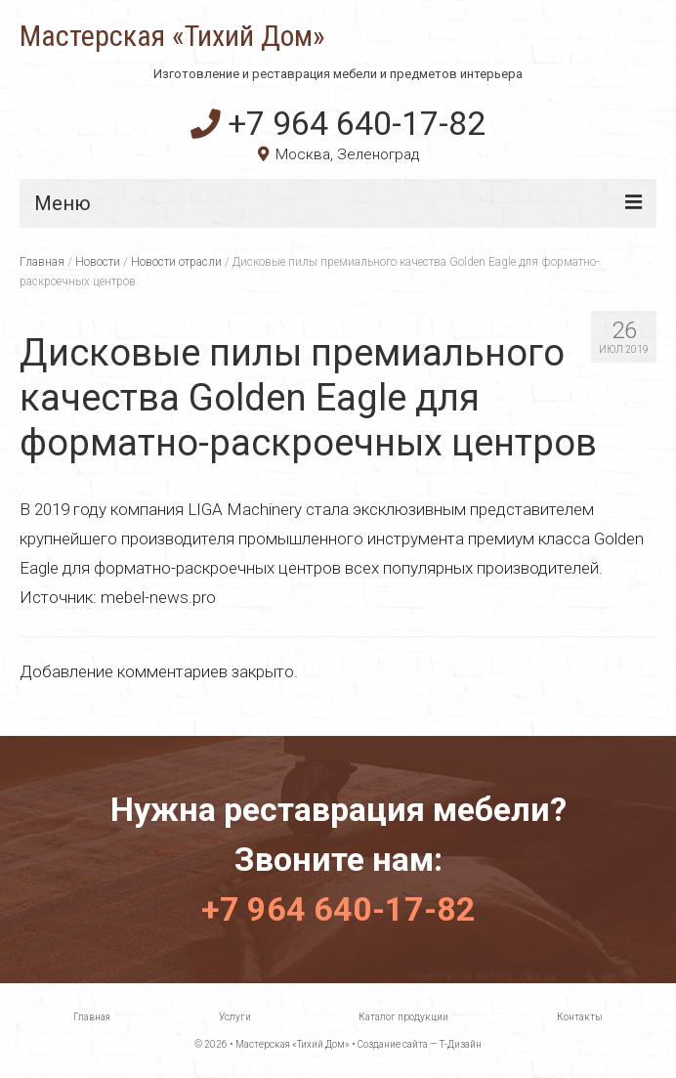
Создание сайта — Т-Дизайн (420, 1044)
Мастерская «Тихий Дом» (172, 36)
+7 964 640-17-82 (338, 123)
